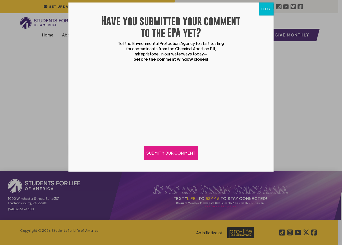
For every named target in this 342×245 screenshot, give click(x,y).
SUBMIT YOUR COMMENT (171, 153)
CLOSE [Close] (266, 9)
